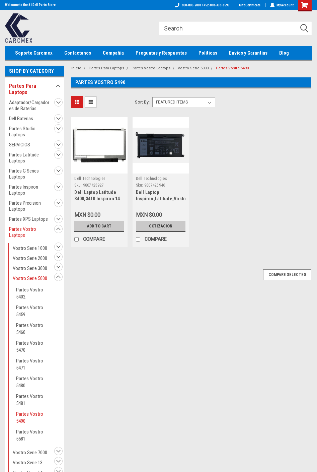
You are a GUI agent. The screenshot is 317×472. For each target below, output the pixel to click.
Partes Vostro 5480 (29, 382)
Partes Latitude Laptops (24, 158)
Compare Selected (287, 274)
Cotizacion (161, 225)
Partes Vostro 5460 (29, 328)
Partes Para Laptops (22, 89)
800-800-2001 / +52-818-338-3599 (202, 5)
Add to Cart (99, 225)
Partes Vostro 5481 (29, 399)
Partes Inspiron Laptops (23, 190)
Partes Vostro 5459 (29, 311)
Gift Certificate (249, 5)
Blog (284, 53)
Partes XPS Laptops (28, 219)
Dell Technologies (89, 178)
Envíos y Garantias (248, 53)
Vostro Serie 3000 (30, 268)
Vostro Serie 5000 (30, 278)
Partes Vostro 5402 (29, 293)
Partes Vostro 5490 (29, 417)
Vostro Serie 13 (28, 463)
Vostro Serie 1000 (30, 248)
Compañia (113, 53)
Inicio (76, 68)
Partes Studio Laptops (22, 132)
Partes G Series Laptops (24, 174)
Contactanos (77, 53)
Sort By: (142, 102)
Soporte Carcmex (34, 53)
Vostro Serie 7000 (30, 453)
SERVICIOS (19, 145)
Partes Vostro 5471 (29, 364)
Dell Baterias (21, 119)
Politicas (208, 53)
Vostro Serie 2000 (30, 258)
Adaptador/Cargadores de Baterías (29, 105)
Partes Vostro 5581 (29, 435)
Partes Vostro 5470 (29, 346)
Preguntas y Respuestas (161, 53)
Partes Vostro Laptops (22, 232)
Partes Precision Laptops (25, 206)
